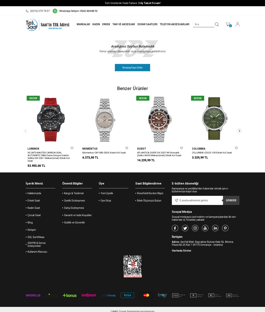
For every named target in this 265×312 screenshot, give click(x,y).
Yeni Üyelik (107, 189)
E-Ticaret (121, 307)
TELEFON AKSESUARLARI (174, 24)
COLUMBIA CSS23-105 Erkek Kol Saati (212, 152)
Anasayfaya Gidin (132, 67)
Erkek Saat (34, 196)
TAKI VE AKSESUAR (123, 24)
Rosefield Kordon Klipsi (150, 189)
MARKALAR (82, 24)
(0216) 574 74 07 (38, 10)
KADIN (95, 24)
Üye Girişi (106, 196)
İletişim (32, 225)
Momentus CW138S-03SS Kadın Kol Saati (104, 152)
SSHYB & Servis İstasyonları (37, 240)
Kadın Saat (34, 203)
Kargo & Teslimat (74, 189)
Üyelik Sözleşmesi (74, 196)
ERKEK (106, 24)
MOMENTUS (90, 148)
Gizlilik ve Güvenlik (74, 218)
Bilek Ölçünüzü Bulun (149, 196)
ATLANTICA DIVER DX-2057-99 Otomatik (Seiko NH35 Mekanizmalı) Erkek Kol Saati (159, 154)
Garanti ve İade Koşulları (78, 211)
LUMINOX (33, 148)
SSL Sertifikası (36, 233)
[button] (239, 128)
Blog (30, 218)
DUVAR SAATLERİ (147, 24)
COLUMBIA (198, 148)
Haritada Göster (181, 246)
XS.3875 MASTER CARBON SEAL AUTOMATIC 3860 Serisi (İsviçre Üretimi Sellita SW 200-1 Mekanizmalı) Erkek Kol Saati (49, 156)
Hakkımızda (34, 189)
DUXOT (141, 148)
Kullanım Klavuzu (37, 247)
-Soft (113, 307)
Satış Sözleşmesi (74, 203)
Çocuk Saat (34, 211)
